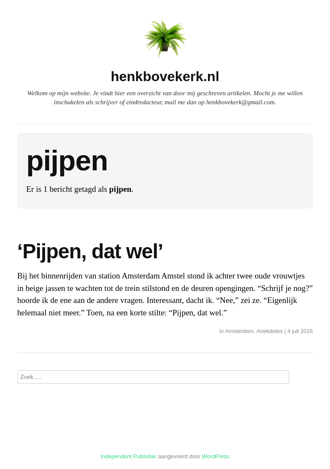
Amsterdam (239, 331)
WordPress (215, 456)
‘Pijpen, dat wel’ (90, 251)
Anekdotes (270, 331)
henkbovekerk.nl (165, 76)
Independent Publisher (128, 456)
